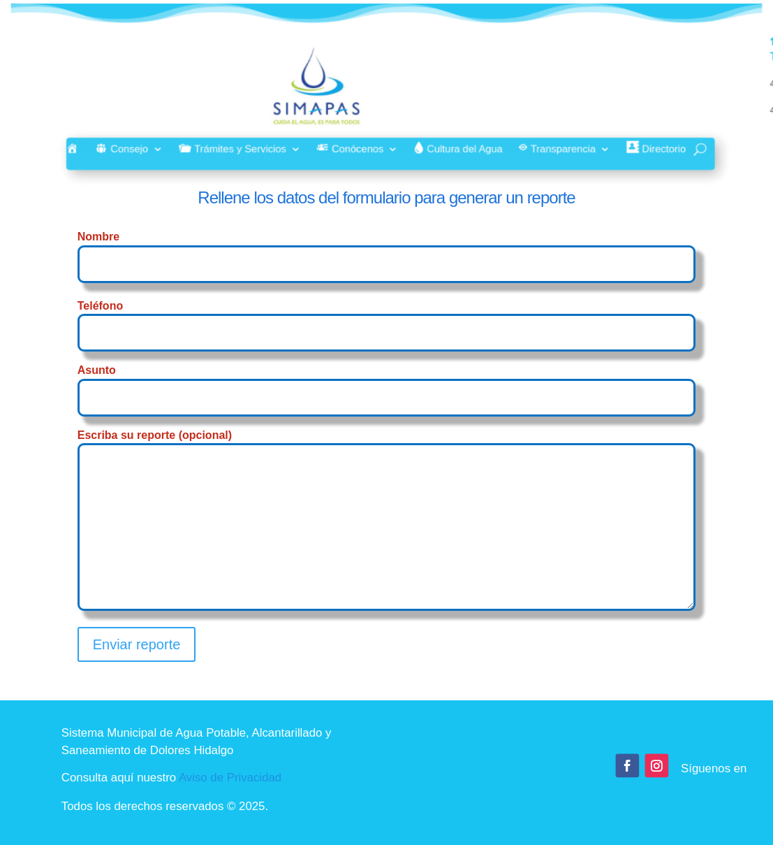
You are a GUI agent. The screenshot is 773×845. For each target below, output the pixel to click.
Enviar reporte (137, 644)
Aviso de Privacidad (230, 778)
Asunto (387, 383)
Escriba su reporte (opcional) (387, 521)
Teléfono (387, 319)
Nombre (387, 250)
